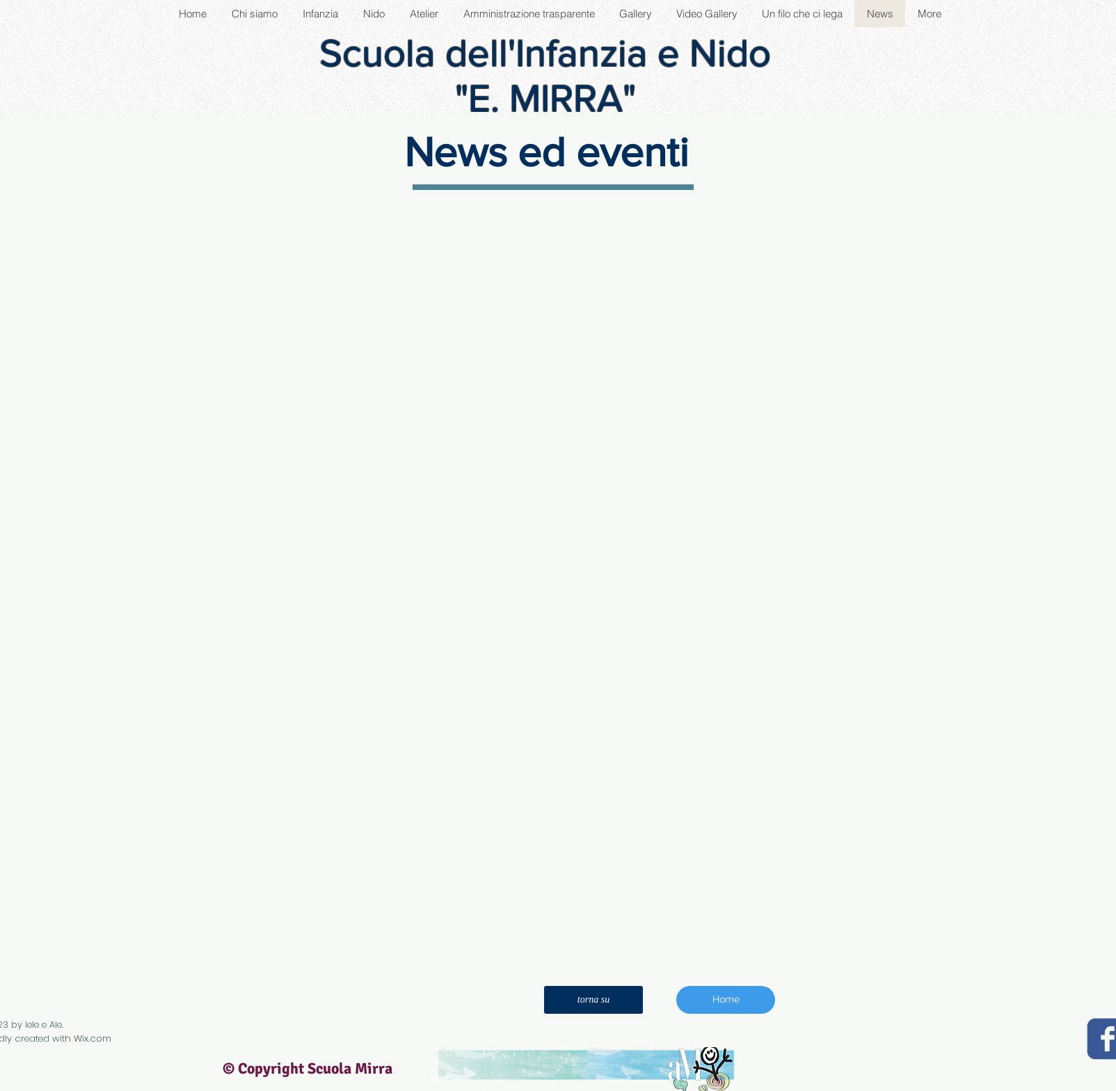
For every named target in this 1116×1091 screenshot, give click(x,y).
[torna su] (593, 1000)
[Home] (725, 1000)
